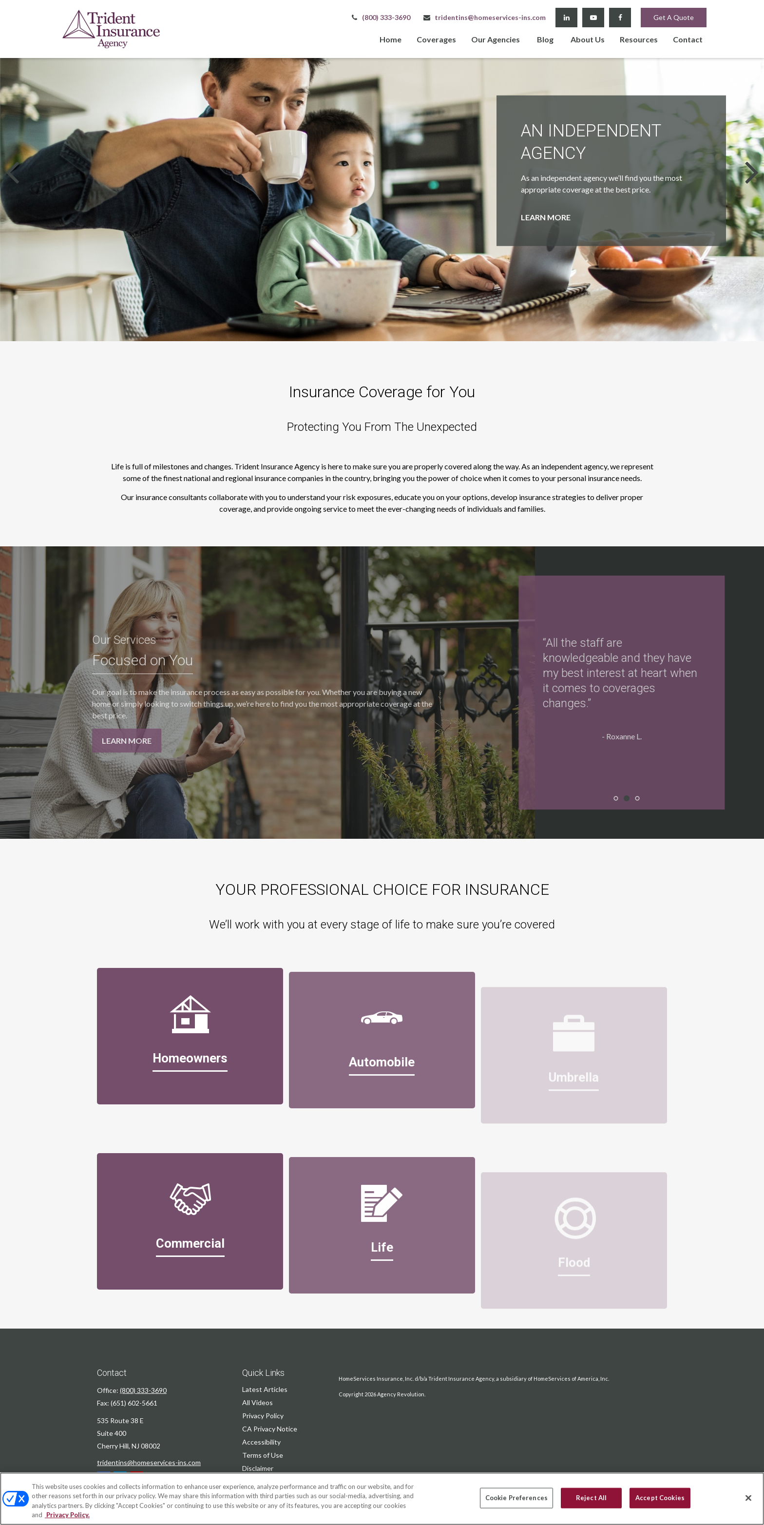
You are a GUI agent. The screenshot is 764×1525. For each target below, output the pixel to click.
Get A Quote (673, 17)
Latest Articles (264, 1389)
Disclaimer (257, 1468)
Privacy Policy (263, 1415)
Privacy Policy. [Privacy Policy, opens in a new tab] (67, 1515)
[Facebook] (620, 17)
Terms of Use (262, 1455)
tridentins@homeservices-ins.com (484, 17)
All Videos (257, 1402)
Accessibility (261, 1442)
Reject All (591, 1498)
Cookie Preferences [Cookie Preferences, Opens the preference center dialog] (516, 1498)
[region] (382, 1498)
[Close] (748, 1497)
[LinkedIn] (566, 17)
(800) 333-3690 (380, 17)
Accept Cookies (660, 1498)
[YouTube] (593, 17)
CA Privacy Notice (269, 1429)
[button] (390, 39)
